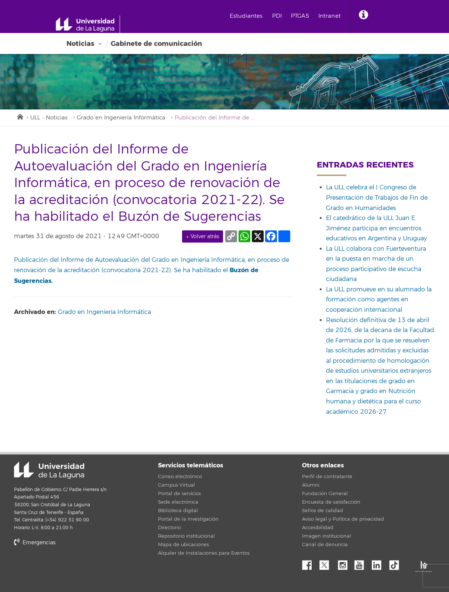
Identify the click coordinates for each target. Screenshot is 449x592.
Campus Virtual (176, 485)
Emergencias (34, 542)
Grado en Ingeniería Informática (121, 117)
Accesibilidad (317, 528)
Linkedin (379, 563)
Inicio (19, 116)
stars (69, 568)
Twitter (327, 563)
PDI (277, 16)
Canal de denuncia (325, 545)
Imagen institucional (326, 536)
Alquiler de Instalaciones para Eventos (204, 553)
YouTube (362, 563)
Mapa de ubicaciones (183, 545)
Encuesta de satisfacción (331, 502)
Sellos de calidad (322, 511)
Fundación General (325, 494)
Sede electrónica (178, 502)
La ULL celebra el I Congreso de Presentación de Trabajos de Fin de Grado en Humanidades (377, 198)
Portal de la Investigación (188, 519)
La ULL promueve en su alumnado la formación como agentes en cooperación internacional (379, 300)
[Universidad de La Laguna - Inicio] (87, 24)
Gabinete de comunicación (156, 43)
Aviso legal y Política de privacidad (343, 519)
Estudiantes (246, 16)
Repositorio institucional (186, 536)
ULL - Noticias (49, 117)
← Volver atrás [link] (202, 236)
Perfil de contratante (327, 477)
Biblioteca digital (178, 511)
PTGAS (300, 16)
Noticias (80, 43)
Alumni (310, 485)
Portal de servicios (179, 494)
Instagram (344, 563)
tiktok (396, 563)
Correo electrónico (180, 477)
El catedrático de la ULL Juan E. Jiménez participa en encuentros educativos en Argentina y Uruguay (376, 228)
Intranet (329, 16)
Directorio (169, 528)
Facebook (310, 563)
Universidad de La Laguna (49, 470)
